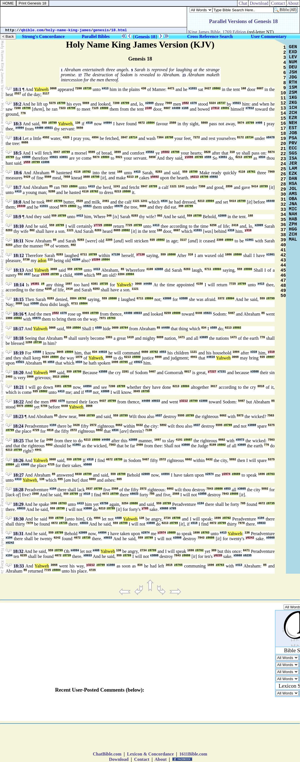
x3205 (78, 274)
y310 (248, 230)
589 (98, 274)
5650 (79, 127)
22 (283, 154)
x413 (105, 88)
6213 (238, 157)
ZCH (293, 234)
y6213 (194, 176)
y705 (145, 508)
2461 (105, 201)
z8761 (251, 171)
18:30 (18, 519)
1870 (78, 357)
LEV (293, 57)
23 (184, 75)
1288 (28, 342)
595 (60, 479)
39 (283, 240)
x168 (185, 108)
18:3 (17, 123)
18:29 (18, 504)
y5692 (154, 176)
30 (283, 194)
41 (283, 250)
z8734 (249, 137)
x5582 (150, 152)
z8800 (104, 108)
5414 (254, 186)
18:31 (18, 533)
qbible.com (32, 30)
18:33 (19, 566)
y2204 (96, 259)
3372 (221, 298)
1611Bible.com (193, 754)
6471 (246, 550)
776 (23, 113)
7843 (209, 488)
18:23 (18, 416)
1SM (293, 87)
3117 (46, 93)
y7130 (140, 254)
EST (293, 128)
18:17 (18, 328)
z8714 (133, 137)
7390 (202, 186)
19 (283, 138)
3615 (169, 565)
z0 (136, 176)
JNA (293, 204)
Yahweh (41, 89)
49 (283, 290)
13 (283, 108)
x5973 (36, 318)
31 (283, 199)
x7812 (250, 108)
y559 (27, 162)
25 (283, 169)
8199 (212, 444)
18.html (119, 30)
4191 (179, 439)
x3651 (63, 157)
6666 (158, 357)
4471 (171, 88)
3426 (76, 425)
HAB (293, 219)
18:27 (18, 475)
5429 (27, 176)
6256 (213, 225)
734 (46, 245)
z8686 (176, 313)
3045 (60, 352)
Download (259, 3)
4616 (50, 430)
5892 (163, 425)
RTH (293, 82)
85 (53, 171)
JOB (293, 133)
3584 (73, 298)
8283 (158, 171)
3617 (213, 386)
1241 (116, 186)
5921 (118, 157)
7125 (95, 108)
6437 (102, 401)
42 (283, 255)
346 (109, 215)
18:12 (18, 255)
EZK (293, 173)
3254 (124, 503)
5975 (63, 206)
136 (77, 122)
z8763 (111, 318)
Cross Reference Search (210, 36)
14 (283, 113)
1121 (173, 186)
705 (151, 493)
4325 (66, 137)
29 (283, 189)
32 (283, 204)
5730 (26, 259)
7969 (168, 103)
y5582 (165, 152)
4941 (193, 357)
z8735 (87, 88)
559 (44, 122)
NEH (293, 123)
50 (283, 295)
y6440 (21, 206)
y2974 (226, 474)
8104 (45, 357)
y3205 (45, 274)
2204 (121, 274)
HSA (293, 183)
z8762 (86, 171)
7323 (62, 108)
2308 (220, 240)
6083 (92, 479)
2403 (9, 376)
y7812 (215, 108)
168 (243, 88)
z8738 (37, 342)
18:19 (18, 352)
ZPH (293, 224)
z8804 (150, 122)
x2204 (76, 259)
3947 (124, 137)
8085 (117, 230)
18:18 (18, 338)
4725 (35, 430)
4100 (149, 269)
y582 (185, 103)
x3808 (167, 298)
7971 (102, 318)
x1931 (192, 88)
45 (283, 270)
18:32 (18, 551)
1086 (228, 254)
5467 (231, 313)
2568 (115, 488)
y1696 (189, 157)
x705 (172, 508)
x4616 (103, 352)
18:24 (18, 426)
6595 (91, 152)
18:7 (17, 187)
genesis (101, 30)
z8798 (169, 137)
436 (143, 88)
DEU (293, 67)
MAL (293, 239)
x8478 (270, 137)
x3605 (203, 337)
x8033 (138, 313)
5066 (82, 415)
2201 (125, 371)
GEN (293, 47)
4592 (46, 137)
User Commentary (268, 36)
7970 (29, 523)
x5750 (104, 503)
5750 (44, 406)
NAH (293, 214)
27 (283, 179)
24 (283, 164)
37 (283, 230)
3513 (56, 376)
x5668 (87, 464)
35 (283, 219)
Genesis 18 (145, 36)
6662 (223, 415)
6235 (23, 555)
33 (283, 209)
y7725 (98, 225)
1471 (181, 337)
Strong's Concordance (43, 36)
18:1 (17, 89)
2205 (109, 240)
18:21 (19, 387)
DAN (293, 178)
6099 (160, 337)
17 (80, 75)
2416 (235, 225)
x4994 (107, 122)
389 (213, 550)
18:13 (18, 270)
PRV (293, 143)
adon (42, 260)
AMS (293, 193)
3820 (207, 152)
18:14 (19, 284)
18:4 (17, 138)
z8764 (124, 327)
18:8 (17, 202)
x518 (89, 122)
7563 (270, 415)
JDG (293, 77)
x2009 (149, 103)
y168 (148, 108)
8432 (139, 425)
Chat (242, 3)
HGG (293, 229)
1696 (115, 362)
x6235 (247, 555)
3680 (115, 327)
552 (20, 274)
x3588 (26, 157)
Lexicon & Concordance (150, 754)
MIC (293, 209)
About (293, 3)
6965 (85, 313)
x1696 (45, 162)
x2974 (209, 474)
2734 (167, 518)
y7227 (212, 371)
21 (283, 148)
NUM (293, 62)
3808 (18, 303)
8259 (167, 313)
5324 (212, 103)
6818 (260, 386)
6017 (187, 371)
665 (119, 479)
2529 (79, 201)
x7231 (221, 371)
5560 (48, 176)
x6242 (10, 542)
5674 (240, 122)
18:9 (17, 216)
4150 (199, 283)
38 (283, 235)
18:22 (18, 401)
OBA (293, 199)
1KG (293, 97)
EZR (293, 117)
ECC (293, 148)
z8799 (61, 103)
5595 (181, 415)
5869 (86, 103)
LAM (293, 168)
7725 (128, 225)
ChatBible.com (107, 754)
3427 (207, 88)
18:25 (18, 440)
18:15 (18, 299)
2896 (229, 186)
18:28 (18, 489)
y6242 (250, 537)
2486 (49, 439)
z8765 (199, 157)
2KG (293, 102)
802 (159, 215)
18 (283, 133)
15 (283, 118)
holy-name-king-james (68, 30)
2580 (172, 122)
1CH (293, 107)
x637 (27, 274)
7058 (66, 176)
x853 (162, 352)
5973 (240, 415)
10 (283, 93)
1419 (130, 337)
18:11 (18, 240)
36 (283, 224)
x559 (208, 157)
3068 (53, 88)
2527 (17, 93)
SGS (293, 153)
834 (203, 327)
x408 (258, 122)
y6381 (35, 283)
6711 (83, 254)
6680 (144, 352)
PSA (293, 138)
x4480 (176, 108)
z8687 (270, 357)
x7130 (116, 254)
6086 (24, 142)
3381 (58, 386)
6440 (198, 313)
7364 (160, 137)
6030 (78, 474)
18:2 (17, 104)
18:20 (18, 372)
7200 (78, 88)
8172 (240, 137)
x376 (193, 103)
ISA (293, 158)
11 (283, 98)
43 (283, 260)
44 (283, 265)
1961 (109, 337)
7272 (196, 137)
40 (283, 245)
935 (152, 240)
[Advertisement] (93, 16)
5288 (51, 191)
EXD (293, 52)
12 (283, 103)
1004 (236, 352)
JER (293, 163)
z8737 (221, 103)
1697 (68, 283)
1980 (9, 318)
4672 (141, 122)
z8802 (216, 88)
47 (283, 280)
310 (232, 152)
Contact (278, 3)
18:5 (17, 153)
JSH (293, 72)
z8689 (236, 474)
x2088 (159, 269)
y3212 (183, 401)
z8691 (225, 108)
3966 (30, 376)
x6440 (270, 201)
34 (283, 214)
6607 (260, 88)
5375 (52, 103)
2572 (93, 425)
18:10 (18, 226)
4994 (95, 137)
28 (283, 184)
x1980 (203, 401)
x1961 (249, 240)
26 (283, 174)
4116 (77, 171)
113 (50, 259)
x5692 (214, 176)
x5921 (236, 103)
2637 (89, 488)
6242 (57, 537)
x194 (53, 425)
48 (283, 285)
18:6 (18, 172)
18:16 (18, 314)
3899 (117, 152)
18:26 (18, 460)
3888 (86, 176)
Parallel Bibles (96, 36)
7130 (148, 430)
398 (180, 206)
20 (283, 143)
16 (283, 123)
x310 (231, 230)
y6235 (218, 555)
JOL (293, 188)
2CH (293, 112)
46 (283, 275)
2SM (293, 92)
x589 (98, 327)
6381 (94, 283)
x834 (262, 157)
